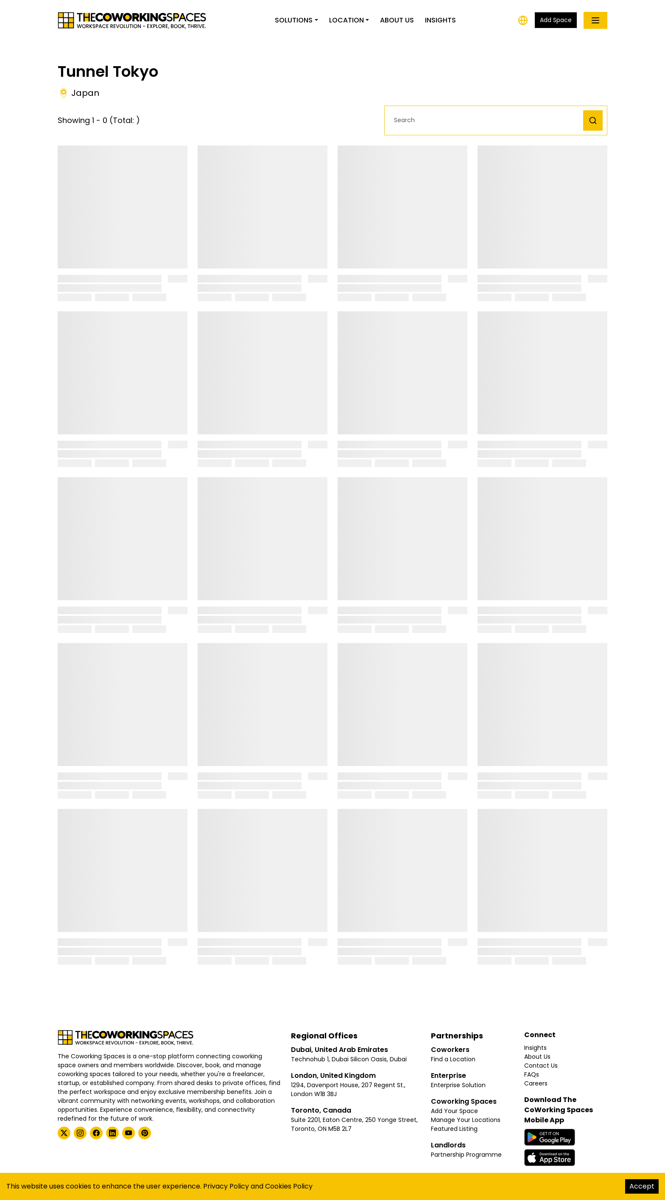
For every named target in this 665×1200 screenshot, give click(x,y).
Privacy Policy (226, 1186)
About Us (397, 20)
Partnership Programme (466, 1154)
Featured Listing (454, 1128)
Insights (440, 20)
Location (346, 20)
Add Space (556, 20)
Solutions (294, 20)
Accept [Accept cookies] (641, 1186)
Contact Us (541, 1065)
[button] (486, 120)
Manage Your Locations (465, 1120)
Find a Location (453, 1059)
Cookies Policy (289, 1186)
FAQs (531, 1074)
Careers (536, 1083)
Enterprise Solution (458, 1085)
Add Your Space (454, 1111)
